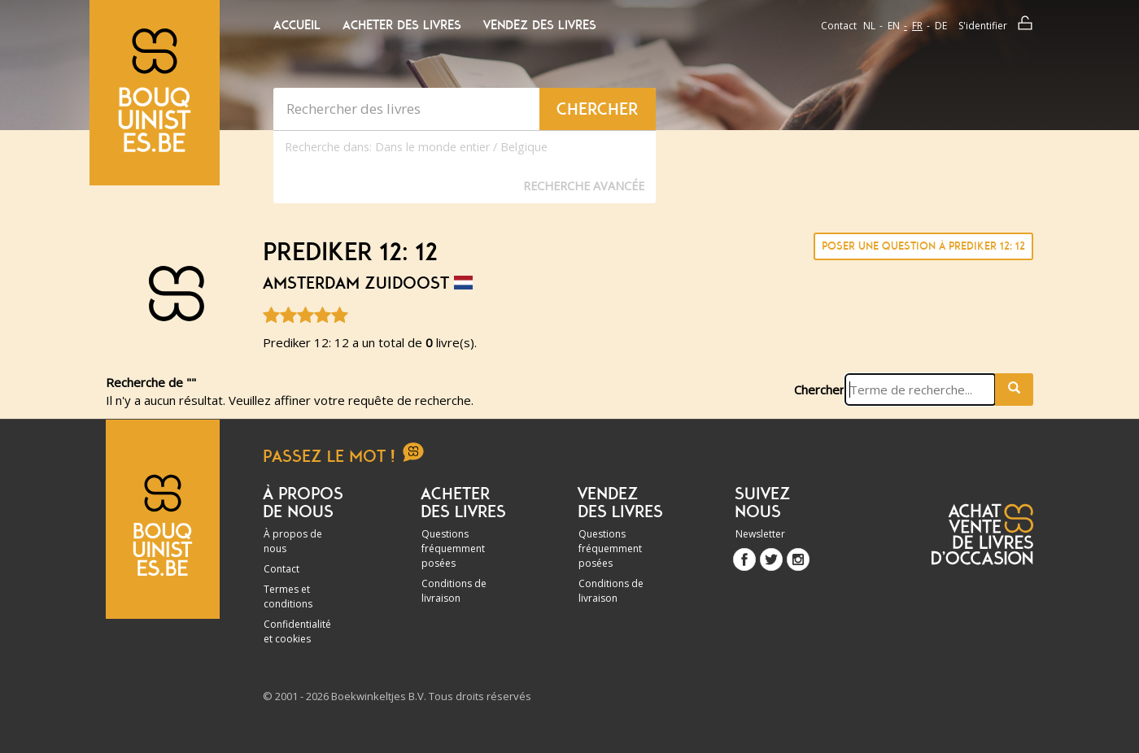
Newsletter (760, 534)
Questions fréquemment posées (453, 548)
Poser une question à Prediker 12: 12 (923, 246)
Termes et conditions (288, 596)
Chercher (819, 389)
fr (917, 26)
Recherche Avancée (583, 186)
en (894, 26)
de (941, 26)
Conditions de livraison (454, 591)
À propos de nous (293, 541)
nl (869, 26)
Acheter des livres (402, 25)
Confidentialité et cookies (297, 631)
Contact (839, 26)
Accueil (297, 25)
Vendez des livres (539, 25)
